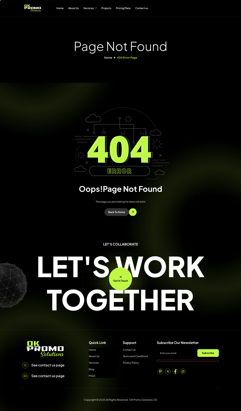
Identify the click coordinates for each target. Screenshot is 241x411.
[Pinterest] (160, 371)
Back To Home (116, 212)
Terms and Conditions (135, 356)
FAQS (92, 375)
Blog (91, 369)
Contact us (141, 8)
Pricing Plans (123, 8)
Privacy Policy (131, 362)
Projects (106, 8)
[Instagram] (183, 371)
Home (60, 8)
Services (90, 8)
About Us (73, 8)
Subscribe (208, 353)
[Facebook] (175, 371)
